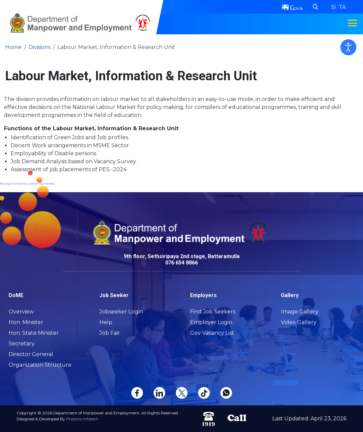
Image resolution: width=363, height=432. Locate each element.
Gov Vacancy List (212, 333)
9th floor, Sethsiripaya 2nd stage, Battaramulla (182, 256)
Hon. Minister (26, 322)
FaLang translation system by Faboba (27, 183)
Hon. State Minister (34, 333)
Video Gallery (298, 322)
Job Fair (109, 333)
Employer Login (211, 322)
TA (342, 7)
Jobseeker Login (121, 311)
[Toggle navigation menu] (352, 23)
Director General (31, 354)
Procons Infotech (82, 418)
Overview (21, 311)
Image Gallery (299, 311)
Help (105, 322)
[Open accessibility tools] (348, 47)
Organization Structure (40, 365)
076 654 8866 (181, 262)
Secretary (22, 343)
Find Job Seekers (212, 311)
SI (334, 7)
